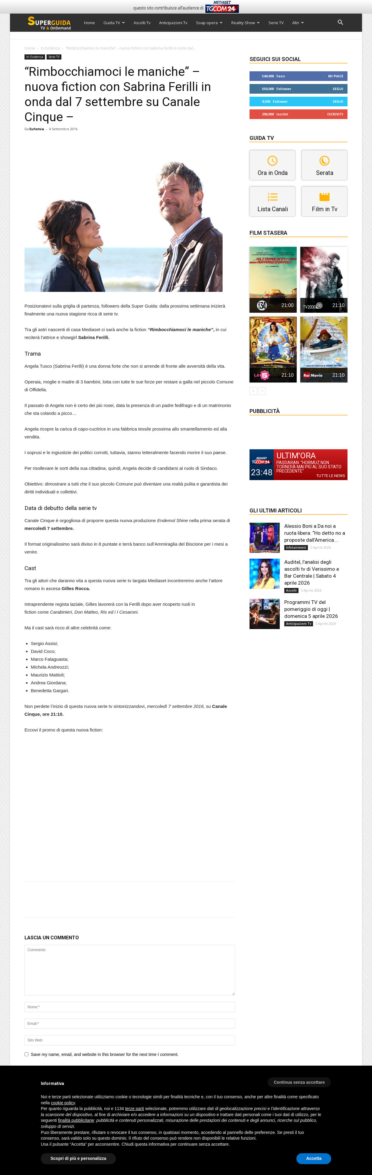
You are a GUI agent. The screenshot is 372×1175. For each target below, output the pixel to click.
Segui (338, 88)
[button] (340, 23)
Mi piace (335, 76)
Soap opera (209, 22)
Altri (298, 22)
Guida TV (114, 22)
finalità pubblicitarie (76, 1120)
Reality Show (245, 22)
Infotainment (296, 547)
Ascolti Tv (142, 22)
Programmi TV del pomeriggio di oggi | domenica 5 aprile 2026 (311, 609)
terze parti (134, 1108)
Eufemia (36, 129)
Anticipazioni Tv (173, 22)
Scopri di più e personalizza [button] (78, 1158)
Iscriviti (335, 114)
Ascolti (291, 590)
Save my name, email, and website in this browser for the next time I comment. (105, 1054)
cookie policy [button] (63, 1102)
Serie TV (276, 22)
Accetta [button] (313, 1158)
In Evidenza (50, 48)
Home (89, 22)
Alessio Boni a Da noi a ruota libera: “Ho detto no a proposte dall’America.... (314, 533)
